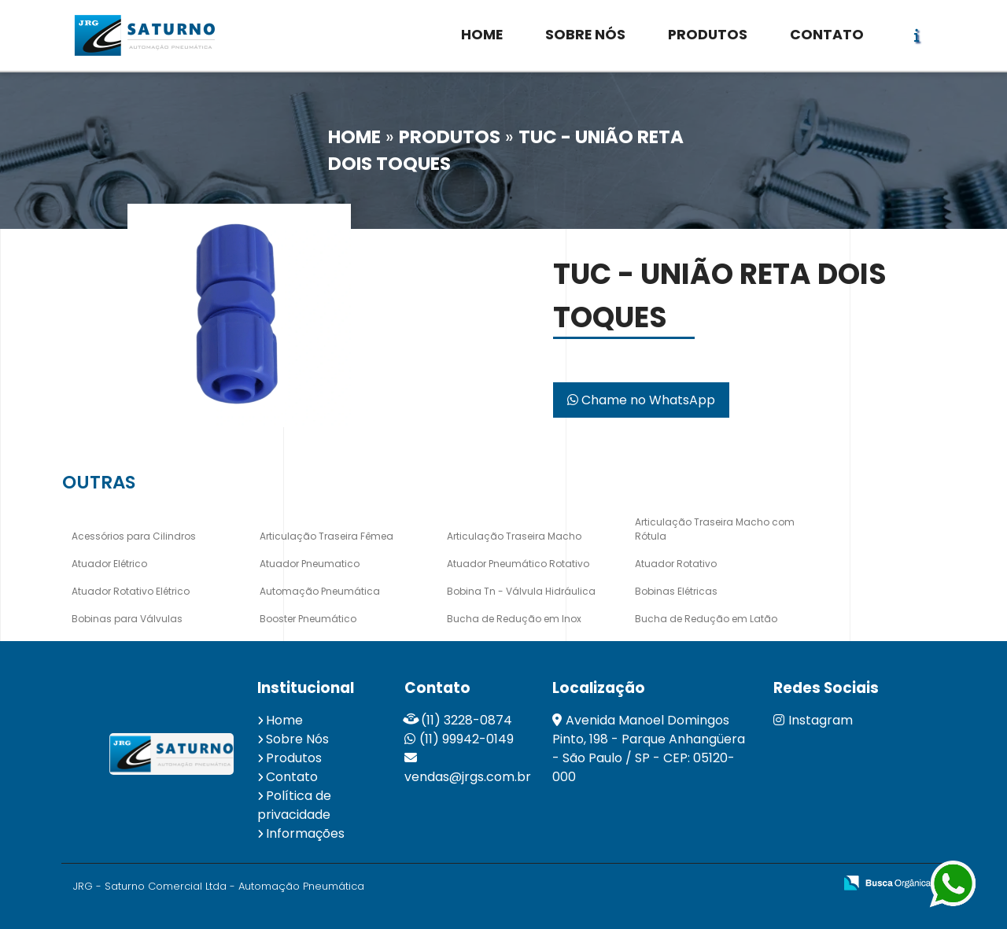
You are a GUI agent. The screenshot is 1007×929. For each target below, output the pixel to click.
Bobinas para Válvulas (127, 618)
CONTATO (827, 34)
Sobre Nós (297, 739)
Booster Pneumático (308, 618)
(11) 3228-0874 (466, 720)
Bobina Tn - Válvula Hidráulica (521, 591)
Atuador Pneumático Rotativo (518, 563)
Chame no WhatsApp (641, 400)
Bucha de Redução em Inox (514, 618)
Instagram (813, 720)
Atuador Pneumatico (310, 563)
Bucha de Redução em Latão (706, 618)
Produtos (294, 758)
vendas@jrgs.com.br (467, 777)
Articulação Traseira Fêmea (326, 536)
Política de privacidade (294, 805)
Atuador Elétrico (109, 563)
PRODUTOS (707, 34)
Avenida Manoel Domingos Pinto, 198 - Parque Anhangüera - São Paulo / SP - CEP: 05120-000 (648, 748)
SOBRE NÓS (585, 34)
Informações (305, 833)
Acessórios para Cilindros (134, 536)
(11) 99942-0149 (466, 739)
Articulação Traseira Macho (514, 536)
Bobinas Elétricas (676, 591)
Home (284, 720)
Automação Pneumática (320, 591)
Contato (292, 777)
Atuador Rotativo (676, 563)
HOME (482, 34)
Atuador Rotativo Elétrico (131, 591)
